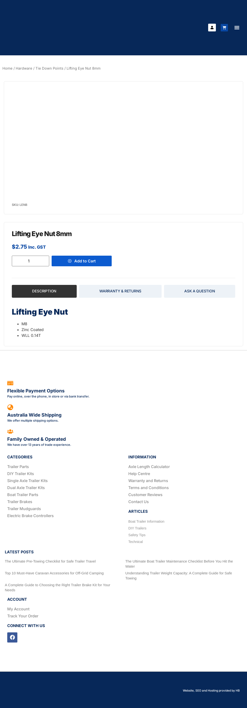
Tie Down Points (49, 68)
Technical (135, 542)
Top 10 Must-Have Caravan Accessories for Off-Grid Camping (54, 573)
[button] (237, 28)
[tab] (44, 291)
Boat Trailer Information (146, 521)
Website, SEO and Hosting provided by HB (211, 690)
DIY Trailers (137, 528)
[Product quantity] (30, 261)
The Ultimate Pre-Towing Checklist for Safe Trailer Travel (50, 561)
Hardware (24, 68)
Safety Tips (136, 535)
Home (7, 68)
